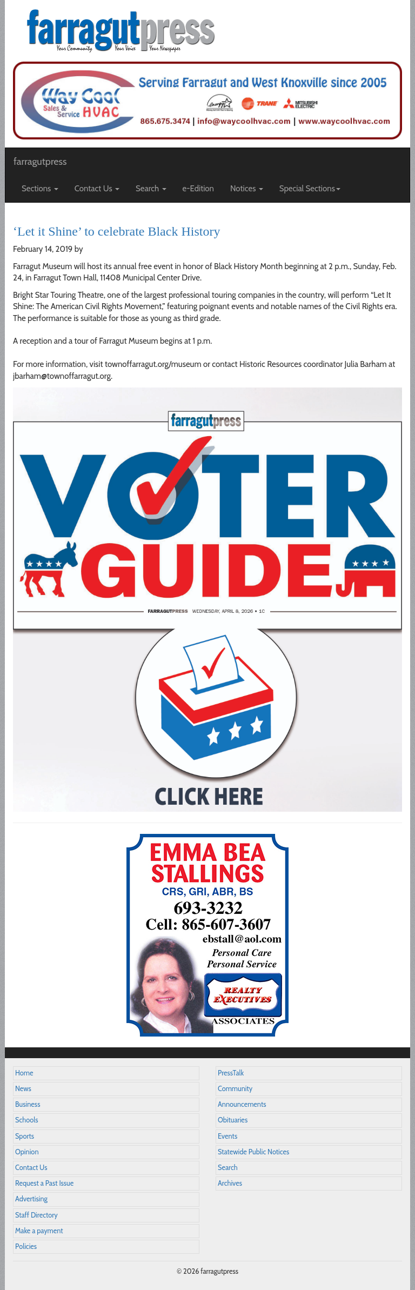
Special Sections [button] (309, 188)
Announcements (242, 1104)
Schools (26, 1120)
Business (27, 1104)
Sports (24, 1136)
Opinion (27, 1152)
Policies (26, 1246)
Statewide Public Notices (253, 1152)
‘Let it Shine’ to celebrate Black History (116, 231)
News (23, 1089)
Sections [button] (40, 188)
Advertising (31, 1199)
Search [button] (151, 188)
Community (235, 1089)
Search (228, 1168)
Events (227, 1136)
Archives (230, 1183)
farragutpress (40, 162)
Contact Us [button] (97, 188)
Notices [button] (246, 188)
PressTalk (231, 1073)
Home (24, 1073)
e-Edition (199, 188)
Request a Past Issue (44, 1183)
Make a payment (39, 1231)
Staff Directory (36, 1215)
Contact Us (31, 1168)
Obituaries (232, 1120)
